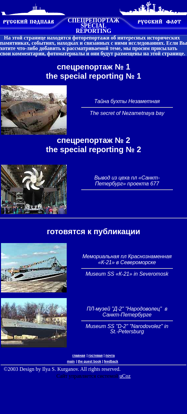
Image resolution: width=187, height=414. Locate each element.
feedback (111, 361)
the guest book (89, 361)
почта (110, 355)
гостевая (95, 355)
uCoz (125, 376)
